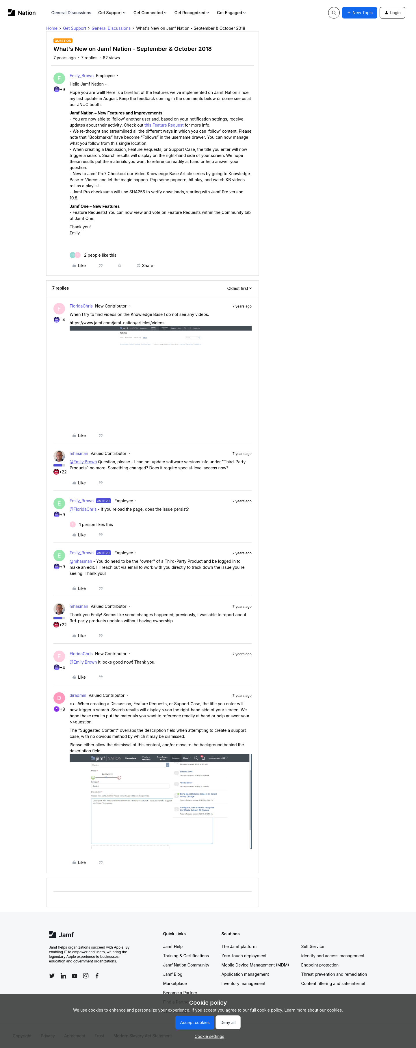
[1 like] (91, 524)
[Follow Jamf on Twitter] (52, 975)
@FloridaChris (83, 509)
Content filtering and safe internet (333, 983)
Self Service (312, 946)
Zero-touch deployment (244, 955)
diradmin (78, 695)
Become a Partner (180, 992)
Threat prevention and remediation (334, 974)
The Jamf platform (239, 946)
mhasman (79, 453)
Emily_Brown (82, 75)
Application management (245, 974)
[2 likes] (93, 255)
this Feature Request (163, 125)
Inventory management (243, 983)
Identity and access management (333, 955)
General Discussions (71, 12)
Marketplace (175, 983)
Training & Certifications (186, 955)
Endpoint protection (320, 964)
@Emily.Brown (83, 461)
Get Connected (150, 12)
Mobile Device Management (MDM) (255, 964)
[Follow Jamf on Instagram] (86, 976)
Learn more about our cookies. (314, 1010)
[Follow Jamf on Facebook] (97, 976)
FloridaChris (81, 305)
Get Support (112, 12)
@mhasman (81, 561)
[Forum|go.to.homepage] (22, 12)
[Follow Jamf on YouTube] (74, 976)
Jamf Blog (173, 974)
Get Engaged (232, 12)
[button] (359, 12)
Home (51, 28)
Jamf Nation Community (186, 964)
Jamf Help (173, 946)
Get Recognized (192, 12)
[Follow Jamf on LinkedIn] (63, 976)
